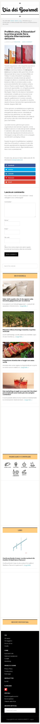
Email (6, 229)
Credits (6, 646)
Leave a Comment (27, 42)
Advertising (7, 661)
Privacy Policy (8, 668)
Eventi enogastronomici (11, 696)
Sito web (6, 237)
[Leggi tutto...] (24, 306)
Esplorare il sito (8, 653)
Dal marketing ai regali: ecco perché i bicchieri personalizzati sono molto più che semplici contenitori (20, 392)
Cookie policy (8, 671)
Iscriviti (6, 681)
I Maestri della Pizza (10, 701)
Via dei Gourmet (20, 9)
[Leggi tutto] (27, 565)
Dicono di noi (8, 643)
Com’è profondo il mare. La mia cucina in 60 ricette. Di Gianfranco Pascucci (19, 559)
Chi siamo (7, 638)
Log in (32, 719)
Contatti (6, 658)
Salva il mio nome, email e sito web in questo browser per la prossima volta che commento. (17, 248)
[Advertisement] (20, 428)
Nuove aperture (8, 699)
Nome (6, 220)
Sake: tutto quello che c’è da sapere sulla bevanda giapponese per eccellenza (18, 300)
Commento (8, 202)
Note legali (7, 674)
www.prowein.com (17, 160)
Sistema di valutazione (10, 656)
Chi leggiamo (8, 641)
